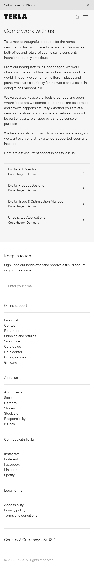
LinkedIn (11, 469)
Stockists (11, 413)
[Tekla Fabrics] (15, 16)
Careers (10, 402)
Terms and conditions (20, 515)
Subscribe (12, 5)
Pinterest (11, 459)
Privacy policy (14, 510)
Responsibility (15, 418)
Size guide (12, 341)
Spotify (9, 474)
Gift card (10, 362)
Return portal (14, 330)
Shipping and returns (20, 335)
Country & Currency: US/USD (30, 539)
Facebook (12, 464)
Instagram (12, 453)
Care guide (12, 346)
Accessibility (14, 504)
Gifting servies (15, 357)
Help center (13, 351)
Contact (10, 325)
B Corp (9, 423)
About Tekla (13, 392)
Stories (9, 408)
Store (8, 397)
